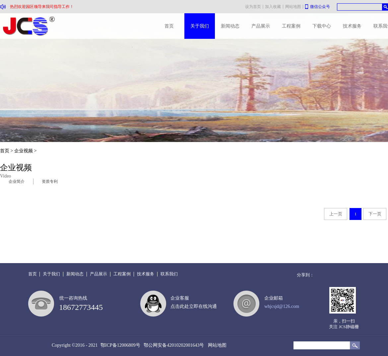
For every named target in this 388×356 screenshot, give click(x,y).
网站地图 (216, 345)
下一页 (374, 213)
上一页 (335, 213)
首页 (169, 26)
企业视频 (23, 150)
